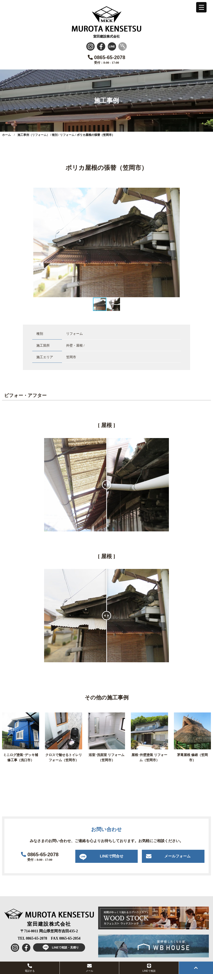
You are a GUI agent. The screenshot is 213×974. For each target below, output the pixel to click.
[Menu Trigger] (201, 7)
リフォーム (67, 134)
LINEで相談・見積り (59, 947)
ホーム (6, 134)
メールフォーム (177, 856)
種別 (55, 134)
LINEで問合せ (111, 856)
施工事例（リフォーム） (33, 134)
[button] (176, 191)
